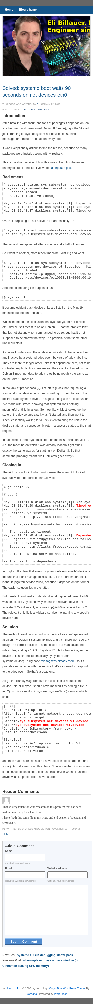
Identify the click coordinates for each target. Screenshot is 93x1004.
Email (8, 868)
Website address (57, 868)
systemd (36, 109)
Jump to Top (13, 988)
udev (46, 109)
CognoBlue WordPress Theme (67, 988)
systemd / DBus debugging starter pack (45, 955)
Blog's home (28, 9)
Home (9, 9)
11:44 (5, 834)
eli (38, 104)
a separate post (61, 168)
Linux (26, 109)
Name (8, 850)
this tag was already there (58, 661)
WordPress (60, 993)
